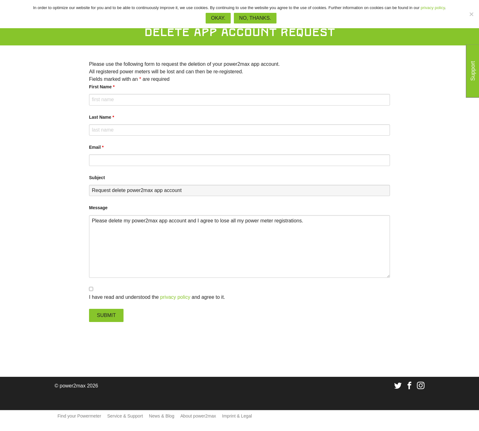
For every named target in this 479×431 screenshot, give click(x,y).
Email (96, 147)
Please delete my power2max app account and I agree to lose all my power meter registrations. (239, 246)
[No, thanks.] (471, 14)
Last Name (101, 117)
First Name (102, 86)
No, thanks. (255, 18)
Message (98, 207)
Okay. (218, 18)
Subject (97, 177)
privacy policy (175, 297)
